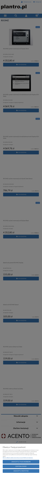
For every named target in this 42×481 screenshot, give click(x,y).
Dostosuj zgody (21, 466)
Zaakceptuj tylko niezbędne (21, 461)
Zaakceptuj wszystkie (21, 471)
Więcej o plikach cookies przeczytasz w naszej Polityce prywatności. (18, 457)
